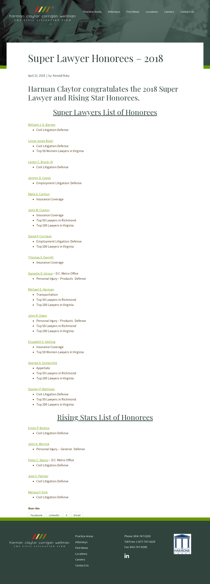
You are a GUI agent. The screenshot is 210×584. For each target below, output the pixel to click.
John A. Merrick (38, 444)
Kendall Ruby (61, 76)
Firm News (133, 12)
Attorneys (114, 12)
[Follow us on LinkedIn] (126, 556)
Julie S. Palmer (38, 476)
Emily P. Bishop (38, 428)
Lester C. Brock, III (40, 162)
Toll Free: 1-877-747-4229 (139, 541)
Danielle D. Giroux (40, 273)
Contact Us (187, 12)
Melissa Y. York (38, 492)
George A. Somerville (42, 363)
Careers (169, 12)
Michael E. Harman (41, 289)
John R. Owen (37, 315)
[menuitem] (92, 13)
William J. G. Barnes (41, 125)
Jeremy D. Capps (39, 178)
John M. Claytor (39, 210)
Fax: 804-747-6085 (135, 547)
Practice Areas (92, 12)
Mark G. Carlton (39, 194)
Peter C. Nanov (38, 460)
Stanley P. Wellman (41, 389)
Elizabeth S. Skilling (42, 342)
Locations (152, 12)
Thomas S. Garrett (41, 257)
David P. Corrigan (40, 236)
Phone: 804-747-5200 (137, 536)
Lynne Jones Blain (40, 141)
